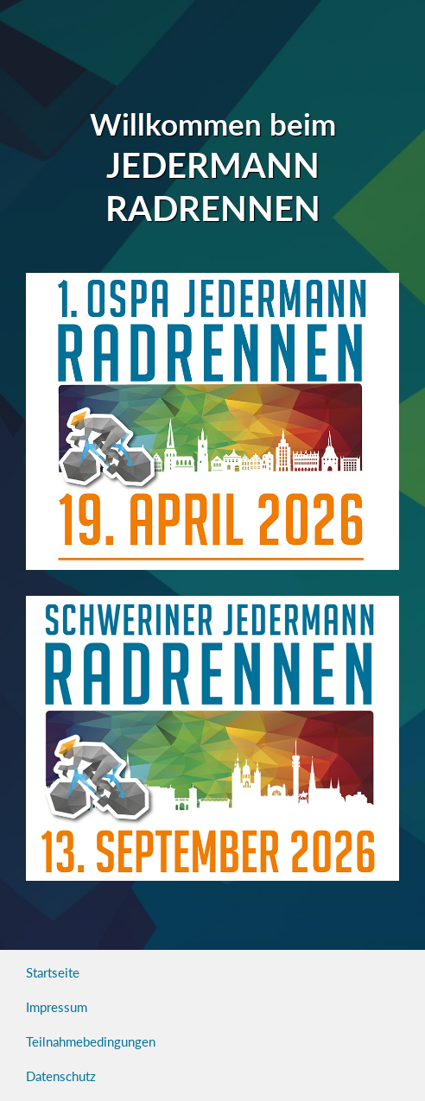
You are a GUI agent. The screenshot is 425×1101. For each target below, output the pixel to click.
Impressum (56, 1007)
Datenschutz (61, 1076)
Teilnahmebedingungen (90, 1041)
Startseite (52, 972)
